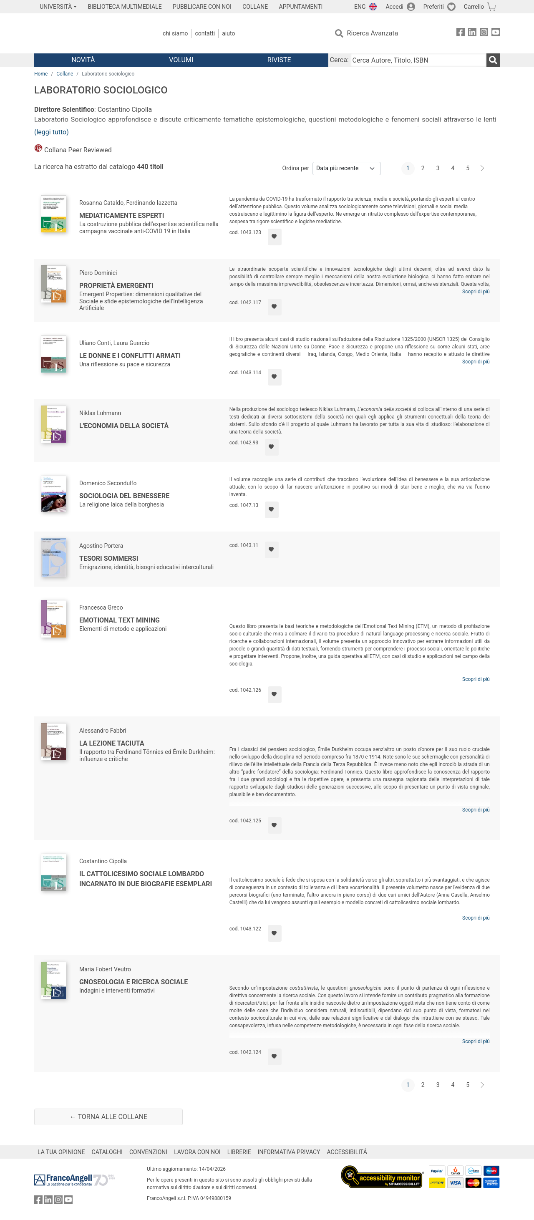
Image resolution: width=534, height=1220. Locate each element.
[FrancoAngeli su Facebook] (460, 33)
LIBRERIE (239, 1152)
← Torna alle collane (108, 1117)
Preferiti (433, 6)
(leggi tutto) (51, 132)
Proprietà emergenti (116, 286)
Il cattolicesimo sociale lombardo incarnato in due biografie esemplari (145, 879)
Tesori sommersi (108, 558)
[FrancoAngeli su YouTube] (495, 33)
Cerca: (339, 60)
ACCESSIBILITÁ (347, 1152)
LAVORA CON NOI (197, 1152)
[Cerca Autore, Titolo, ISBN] (418, 60)
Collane (64, 74)
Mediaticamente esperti (121, 215)
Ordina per (295, 168)
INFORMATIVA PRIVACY (289, 1152)
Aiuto (228, 33)
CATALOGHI (107, 1152)
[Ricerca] (493, 60)
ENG (359, 6)
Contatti (205, 33)
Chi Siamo (175, 33)
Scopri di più (476, 292)
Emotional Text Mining (119, 620)
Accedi (394, 6)
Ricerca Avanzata (372, 33)
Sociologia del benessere (124, 496)
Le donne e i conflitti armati (130, 356)
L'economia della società (124, 426)
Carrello (474, 6)
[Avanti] (482, 168)
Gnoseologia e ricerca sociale (133, 982)
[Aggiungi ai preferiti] (275, 237)
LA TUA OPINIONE (61, 1152)
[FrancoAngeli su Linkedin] (472, 33)
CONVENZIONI (148, 1152)
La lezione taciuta (111, 743)
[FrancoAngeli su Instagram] (484, 33)
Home (41, 74)
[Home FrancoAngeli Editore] (89, 33)
